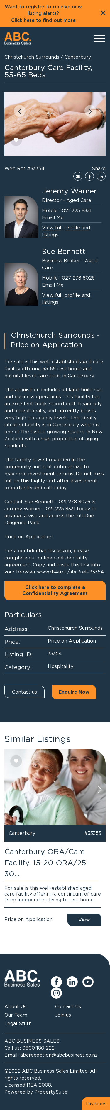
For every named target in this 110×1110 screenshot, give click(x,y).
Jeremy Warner (69, 191)
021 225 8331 (77, 210)
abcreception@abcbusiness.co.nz (59, 1054)
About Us (15, 1006)
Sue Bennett (63, 251)
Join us (63, 1015)
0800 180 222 (38, 1047)
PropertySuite (50, 1092)
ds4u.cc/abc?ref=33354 (77, 571)
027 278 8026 (78, 277)
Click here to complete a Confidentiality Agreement (55, 590)
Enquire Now (74, 692)
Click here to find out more (43, 20)
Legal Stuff (17, 1023)
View (84, 919)
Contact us (24, 691)
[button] (20, 111)
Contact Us (68, 1006)
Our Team (15, 1015)
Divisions (96, 1103)
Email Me (53, 217)
